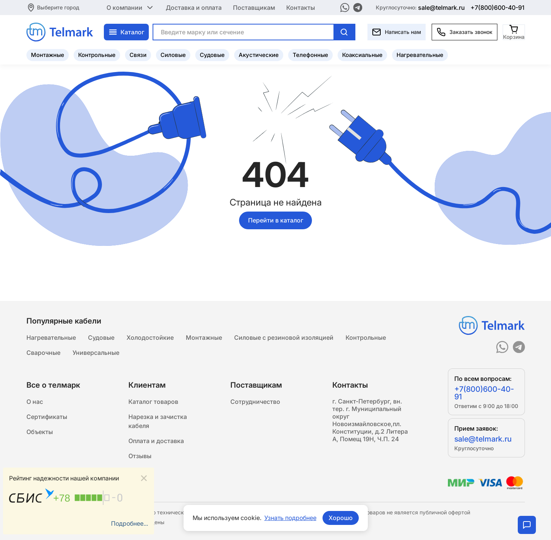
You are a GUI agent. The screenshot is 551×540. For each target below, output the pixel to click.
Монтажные (47, 54)
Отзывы (139, 456)
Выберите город (58, 7)
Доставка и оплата (194, 7)
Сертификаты (46, 417)
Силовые (173, 54)
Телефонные (310, 54)
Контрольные (97, 54)
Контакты (300, 7)
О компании (130, 7)
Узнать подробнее (290, 518)
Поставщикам (254, 7)
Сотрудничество (255, 402)
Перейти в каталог (275, 220)
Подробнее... (129, 524)
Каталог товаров (153, 402)
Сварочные (43, 353)
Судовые (212, 54)
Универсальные (96, 353)
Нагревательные (420, 54)
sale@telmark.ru (441, 7)
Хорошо (341, 518)
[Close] (144, 478)
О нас (34, 402)
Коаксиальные (362, 54)
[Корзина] (514, 32)
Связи (138, 54)
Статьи (139, 471)
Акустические (259, 54)
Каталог (126, 32)
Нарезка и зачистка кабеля (157, 421)
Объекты (39, 432)
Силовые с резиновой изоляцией (283, 338)
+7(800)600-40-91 (498, 7)
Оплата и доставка (156, 441)
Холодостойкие (150, 338)
